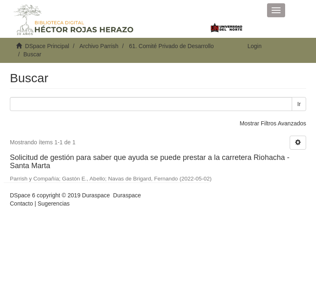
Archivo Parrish (98, 46)
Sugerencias (53, 203)
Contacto (21, 203)
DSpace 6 (22, 195)
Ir (299, 104)
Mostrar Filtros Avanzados (272, 123)
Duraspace (127, 195)
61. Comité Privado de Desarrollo (171, 46)
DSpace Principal (47, 46)
